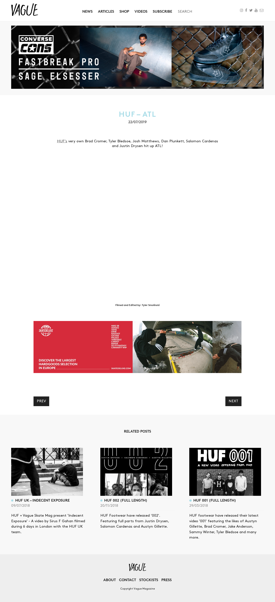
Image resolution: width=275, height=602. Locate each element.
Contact (127, 579)
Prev (41, 401)
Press (166, 579)
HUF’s (62, 141)
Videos (140, 11)
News (87, 11)
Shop (124, 11)
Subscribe (162, 11)
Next (233, 401)
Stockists (148, 579)
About (109, 579)
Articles (106, 11)
